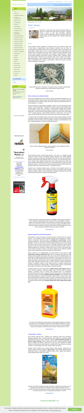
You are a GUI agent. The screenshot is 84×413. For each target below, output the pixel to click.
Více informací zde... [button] (56, 410)
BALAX (51, 229)
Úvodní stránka (31, 22)
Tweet (42, 40)
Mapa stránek (59, 1)
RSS (66, 1)
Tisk (71, 1)
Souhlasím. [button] (75, 409)
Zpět (30, 43)
